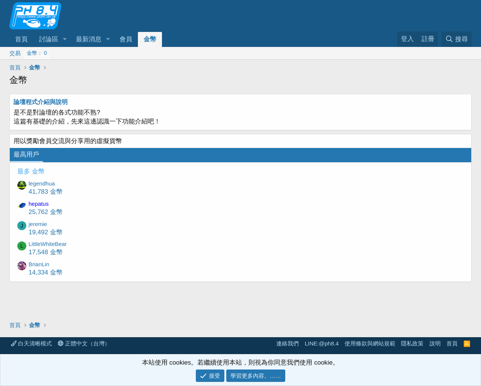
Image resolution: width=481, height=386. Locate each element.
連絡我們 (287, 343)
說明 (435, 343)
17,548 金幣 (46, 252)
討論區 (48, 39)
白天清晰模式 (31, 343)
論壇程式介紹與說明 (41, 102)
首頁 (21, 39)
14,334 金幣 (46, 272)
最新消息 (88, 39)
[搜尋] (456, 39)
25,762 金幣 (46, 212)
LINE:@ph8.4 (322, 343)
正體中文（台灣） (84, 343)
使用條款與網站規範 (370, 343)
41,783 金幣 (46, 191)
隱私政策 (412, 343)
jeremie (38, 224)
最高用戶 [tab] (26, 154)
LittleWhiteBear (48, 244)
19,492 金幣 (46, 232)
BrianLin (39, 264)
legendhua (42, 183)
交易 (15, 53)
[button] (64, 39)
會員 (125, 39)
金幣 (150, 39)
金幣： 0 (37, 53)
